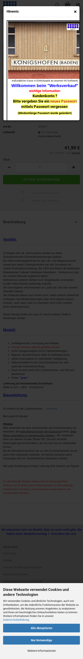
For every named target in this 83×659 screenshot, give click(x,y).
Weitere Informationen (41, 650)
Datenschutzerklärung (16, 619)
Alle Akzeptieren (41, 628)
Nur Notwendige (41, 640)
